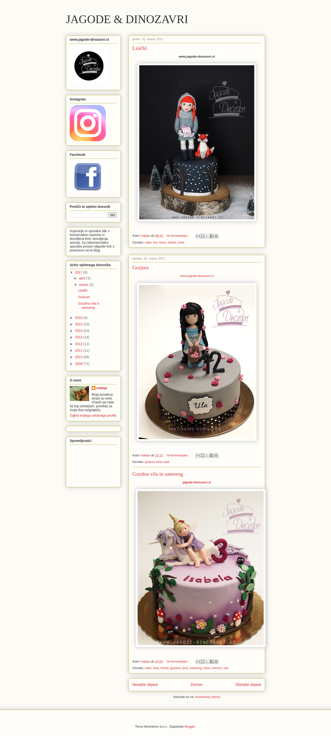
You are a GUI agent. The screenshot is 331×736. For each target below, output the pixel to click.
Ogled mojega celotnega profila (93, 415)
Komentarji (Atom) (207, 697)
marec (84, 285)
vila (225, 668)
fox (155, 242)
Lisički (139, 48)
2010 (79, 357)
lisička (172, 242)
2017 (79, 272)
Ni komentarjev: (178, 235)
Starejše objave (248, 685)
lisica (162, 242)
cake (148, 242)
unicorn (216, 668)
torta (181, 242)
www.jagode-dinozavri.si (196, 276)
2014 (79, 331)
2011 (79, 350)
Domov (197, 685)
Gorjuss (140, 267)
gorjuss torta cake (157, 462)
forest (165, 668)
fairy (156, 668)
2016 (79, 318)
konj (185, 668)
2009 (79, 364)
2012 (79, 344)
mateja (101, 388)
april (82, 278)
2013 (79, 337)
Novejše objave (145, 685)
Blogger (190, 726)
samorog (196, 668)
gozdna (175, 668)
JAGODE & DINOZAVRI (127, 19)
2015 (79, 324)
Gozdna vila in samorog (157, 474)
